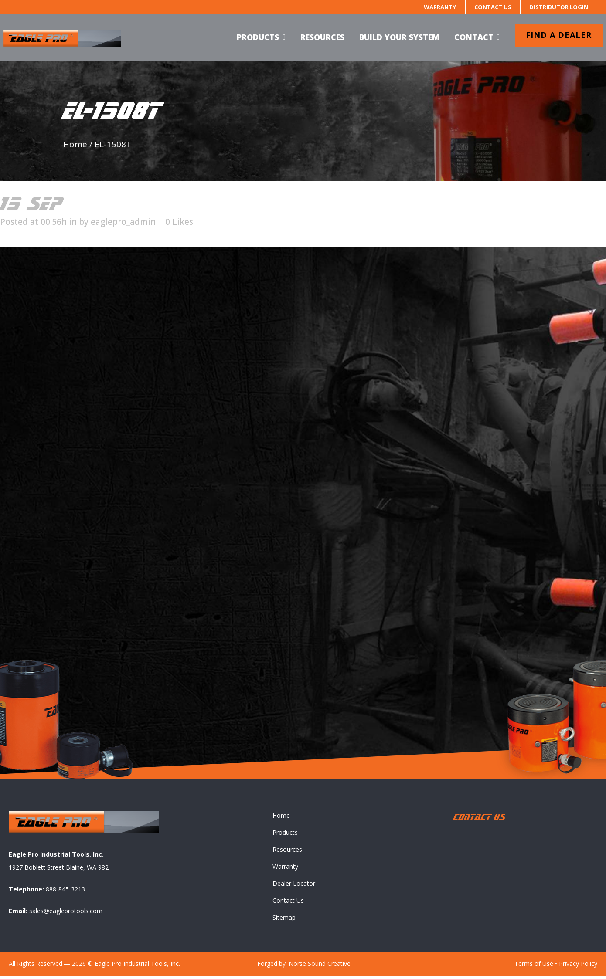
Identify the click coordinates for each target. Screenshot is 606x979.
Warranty (440, 7)
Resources (287, 853)
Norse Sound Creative (320, 967)
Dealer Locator (293, 887)
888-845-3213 (65, 892)
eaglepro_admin (123, 221)
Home (75, 144)
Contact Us (492, 7)
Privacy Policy (578, 967)
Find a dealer (553, 35)
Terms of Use (533, 967)
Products (285, 836)
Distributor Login (558, 7)
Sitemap (284, 921)
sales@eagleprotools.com (65, 914)
